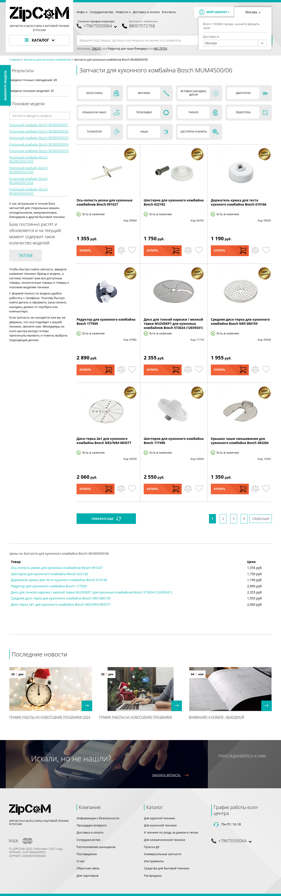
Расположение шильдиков (96, 847)
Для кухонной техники (160, 825)
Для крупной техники (159, 818)
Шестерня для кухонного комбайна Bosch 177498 (174, 440)
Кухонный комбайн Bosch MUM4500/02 (39, 131)
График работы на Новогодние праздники (135, 717)
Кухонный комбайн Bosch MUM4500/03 (39, 138)
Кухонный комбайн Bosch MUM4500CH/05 (28, 191)
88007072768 (142, 25)
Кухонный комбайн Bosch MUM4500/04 (39, 144)
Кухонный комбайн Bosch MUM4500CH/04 (28, 180)
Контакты (169, 12)
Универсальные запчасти (162, 854)
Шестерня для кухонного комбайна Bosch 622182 (174, 202)
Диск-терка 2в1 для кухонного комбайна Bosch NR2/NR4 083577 (104, 440)
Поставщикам (87, 854)
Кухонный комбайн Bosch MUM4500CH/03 (28, 170)
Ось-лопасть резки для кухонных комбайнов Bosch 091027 (104, 202)
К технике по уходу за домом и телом (171, 832)
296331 (96, 49)
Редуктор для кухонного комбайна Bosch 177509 (106, 321)
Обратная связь (88, 868)
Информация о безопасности (98, 818)
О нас (81, 861)
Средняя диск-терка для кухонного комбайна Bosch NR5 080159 (240, 321)
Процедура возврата (92, 825)
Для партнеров (87, 875)
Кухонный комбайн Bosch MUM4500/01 (39, 125)
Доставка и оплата (146, 12)
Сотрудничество (101, 12)
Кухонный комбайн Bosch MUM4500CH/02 (28, 159)
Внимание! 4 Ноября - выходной (216, 717)
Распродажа (153, 875)
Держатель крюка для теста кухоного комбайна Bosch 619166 (238, 202)
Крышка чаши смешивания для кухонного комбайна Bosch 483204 (239, 440)
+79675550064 (97, 25)
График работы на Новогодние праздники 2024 (49, 717)
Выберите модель (5, 85)
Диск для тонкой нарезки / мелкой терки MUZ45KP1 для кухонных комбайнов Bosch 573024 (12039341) (173, 323)
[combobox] (235, 43)
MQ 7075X (160, 49)
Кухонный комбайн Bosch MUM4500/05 (39, 151)
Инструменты (154, 861)
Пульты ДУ (152, 847)
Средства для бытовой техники (166, 868)
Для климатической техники (164, 840)
